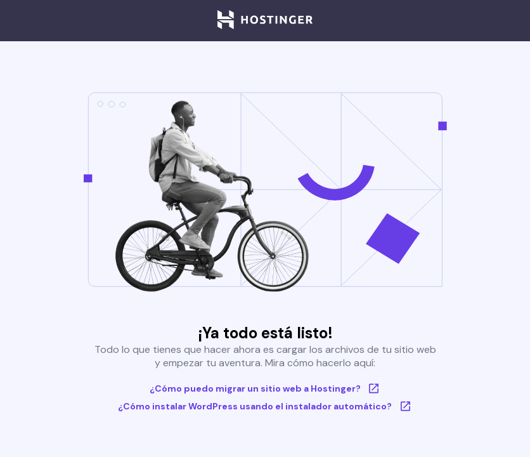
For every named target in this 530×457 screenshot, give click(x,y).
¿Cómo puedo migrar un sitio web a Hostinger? (265, 388)
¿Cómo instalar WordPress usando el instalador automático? (265, 406)
